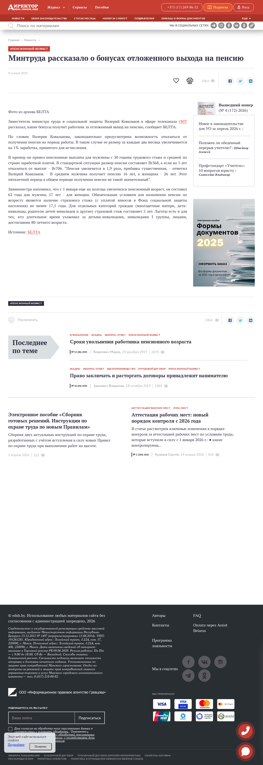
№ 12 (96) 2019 (79, 352)
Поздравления (144, 18)
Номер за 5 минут (115, 18)
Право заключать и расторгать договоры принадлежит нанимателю (149, 375)
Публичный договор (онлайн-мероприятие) (109, 755)
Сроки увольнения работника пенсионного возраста (130, 341)
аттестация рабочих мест (152, 408)
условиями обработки (53, 731)
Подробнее (16, 745)
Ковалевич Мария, (107, 352)
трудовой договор (153, 369)
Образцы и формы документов (183, 18)
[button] (230, 81)
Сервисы (80, 7)
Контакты (160, 625)
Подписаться (89, 718)
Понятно (40, 746)
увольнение (80, 335)
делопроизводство (121, 369)
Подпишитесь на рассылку (28, 708)
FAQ (197, 615)
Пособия (102, 7)
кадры (97, 335)
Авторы (158, 615)
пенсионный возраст (30, 48)
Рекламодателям (20, 759)
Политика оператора (52, 759)
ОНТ (183, 121)
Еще (245, 18)
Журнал (53, 7)
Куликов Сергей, (167, 454)
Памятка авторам (158, 755)
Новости (18, 18)
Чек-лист (181, 408)
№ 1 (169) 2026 (141, 454)
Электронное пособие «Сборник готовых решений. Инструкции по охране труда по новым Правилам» (49, 421)
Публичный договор (58, 755)
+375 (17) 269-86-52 (182, 7)
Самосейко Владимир (214, 174)
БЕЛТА (34, 232)
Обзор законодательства (49, 18)
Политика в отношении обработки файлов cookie (107, 759)
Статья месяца (85, 18)
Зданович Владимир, (109, 386)
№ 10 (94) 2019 (79, 385)
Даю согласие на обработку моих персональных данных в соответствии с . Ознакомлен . (54, 734)
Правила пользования (24, 755)
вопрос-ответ (116, 335)
